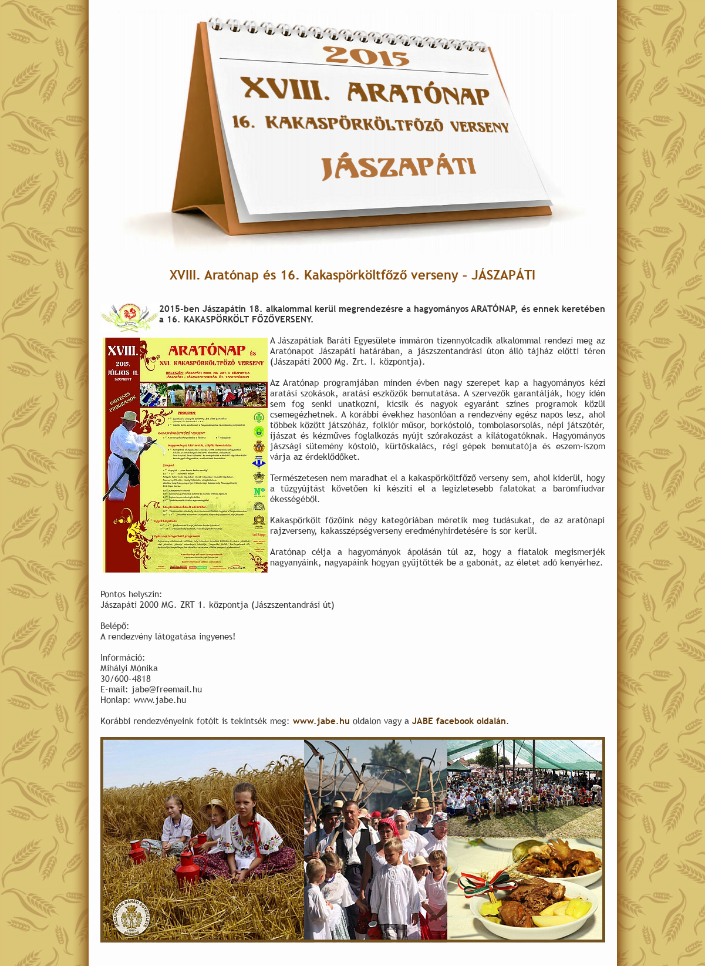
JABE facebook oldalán (459, 721)
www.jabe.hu (321, 721)
